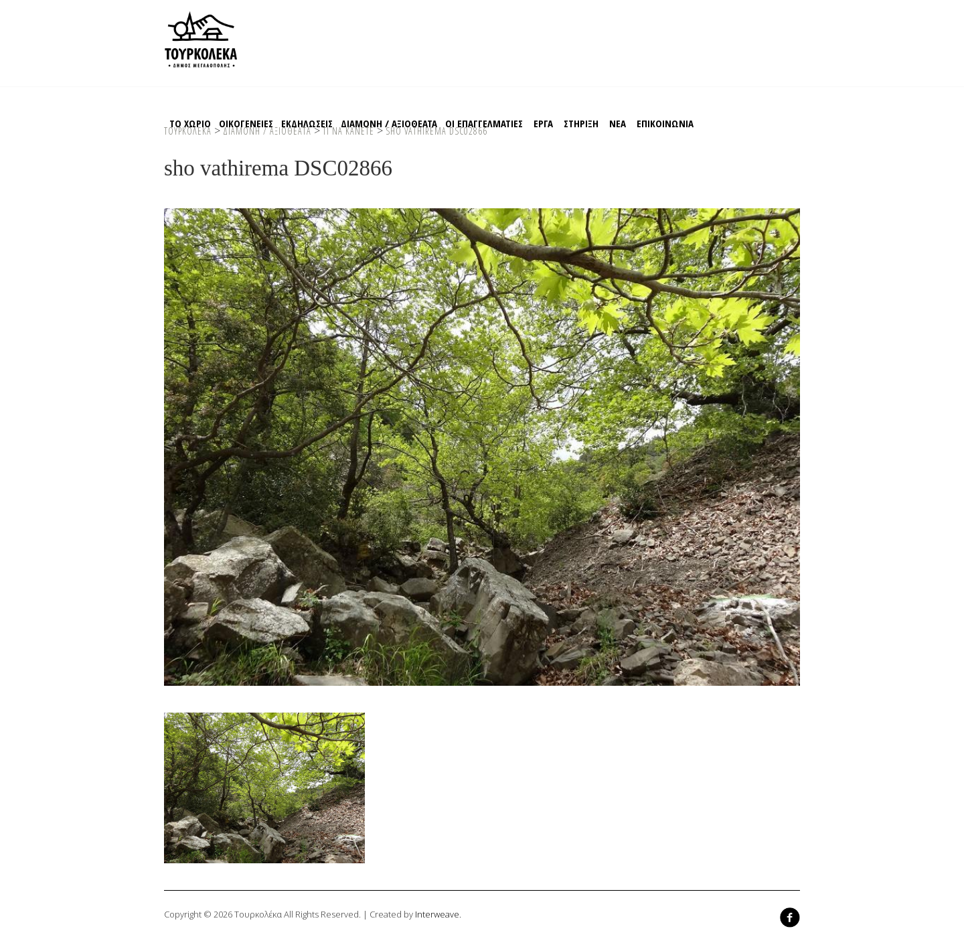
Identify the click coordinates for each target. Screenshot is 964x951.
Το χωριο (190, 123)
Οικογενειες (246, 123)
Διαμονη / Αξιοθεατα (389, 123)
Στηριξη (581, 123)
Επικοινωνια (665, 123)
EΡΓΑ (543, 123)
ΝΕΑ (617, 123)
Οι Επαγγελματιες (484, 123)
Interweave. (438, 914)
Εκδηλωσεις (307, 123)
